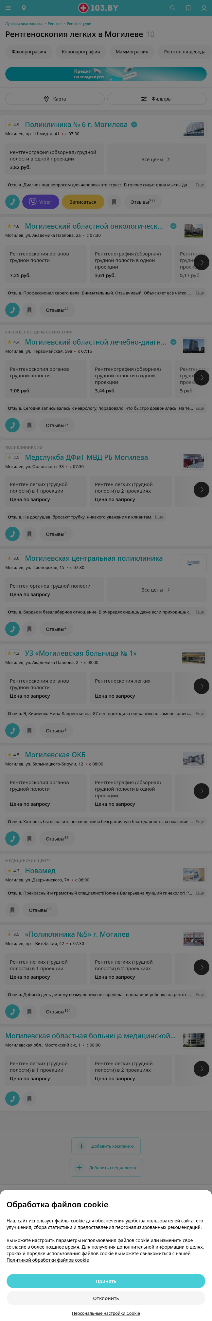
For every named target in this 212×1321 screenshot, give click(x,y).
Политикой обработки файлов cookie (48, 1260)
